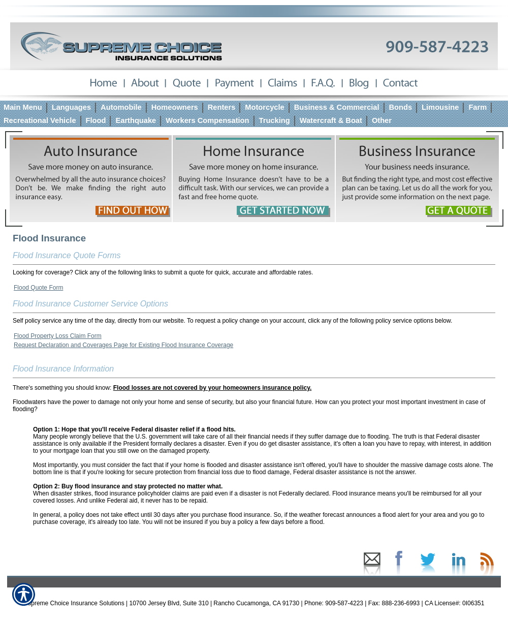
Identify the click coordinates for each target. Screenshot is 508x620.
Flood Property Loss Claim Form (58, 335)
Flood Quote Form (38, 287)
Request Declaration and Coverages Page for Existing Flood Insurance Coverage (123, 345)
